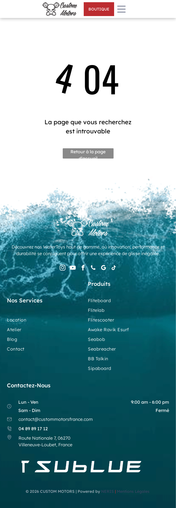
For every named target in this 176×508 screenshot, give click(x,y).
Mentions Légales (134, 491)
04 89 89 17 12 (33, 428)
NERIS (107, 491)
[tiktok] (113, 268)
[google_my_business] (103, 268)
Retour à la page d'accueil (88, 154)
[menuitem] (128, 302)
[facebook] (82, 268)
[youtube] (72, 268)
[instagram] (62, 268)
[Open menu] (121, 9)
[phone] (93, 268)
